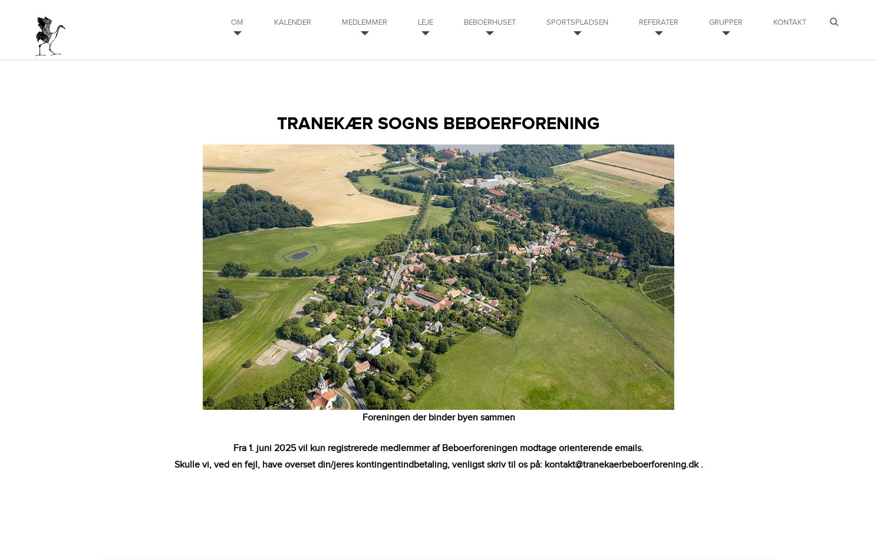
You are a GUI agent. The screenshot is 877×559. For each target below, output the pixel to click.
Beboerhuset (490, 22)
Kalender (292, 22)
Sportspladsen (577, 22)
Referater (658, 22)
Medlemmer (364, 22)
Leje (425, 22)
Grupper (726, 22)
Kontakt (789, 22)
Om (237, 22)
